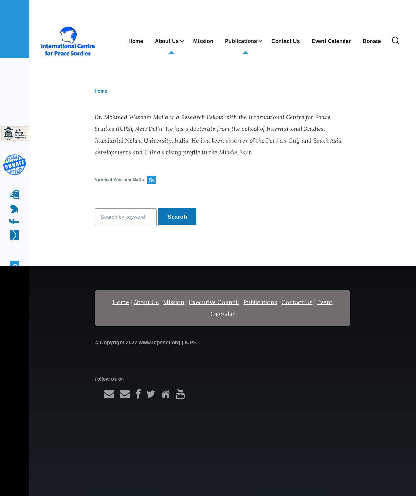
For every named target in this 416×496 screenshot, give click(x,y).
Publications (260, 302)
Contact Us (296, 302)
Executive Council (214, 302)
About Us (146, 302)
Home (101, 90)
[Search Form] (395, 40)
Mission (173, 302)
